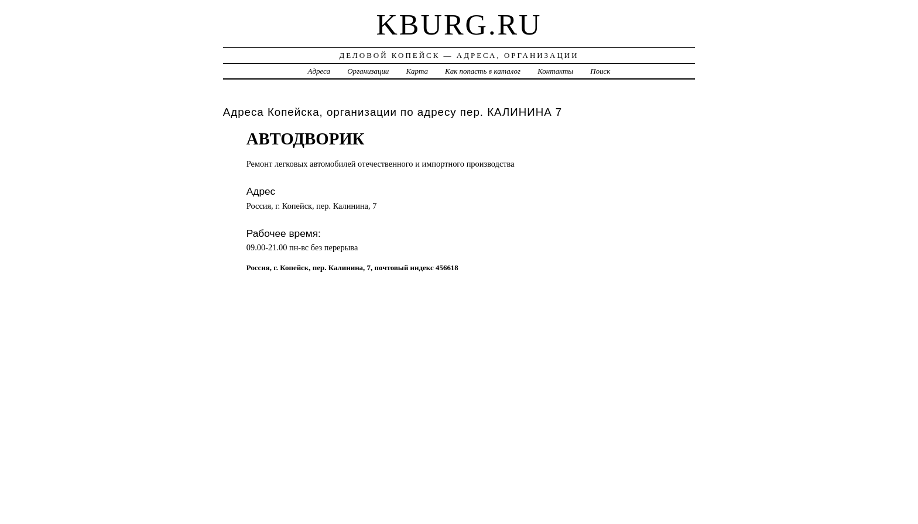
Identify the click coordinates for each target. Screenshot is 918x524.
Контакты (555, 71)
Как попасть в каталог (482, 71)
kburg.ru (459, 24)
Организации (368, 71)
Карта (417, 71)
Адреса (319, 71)
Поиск (600, 71)
